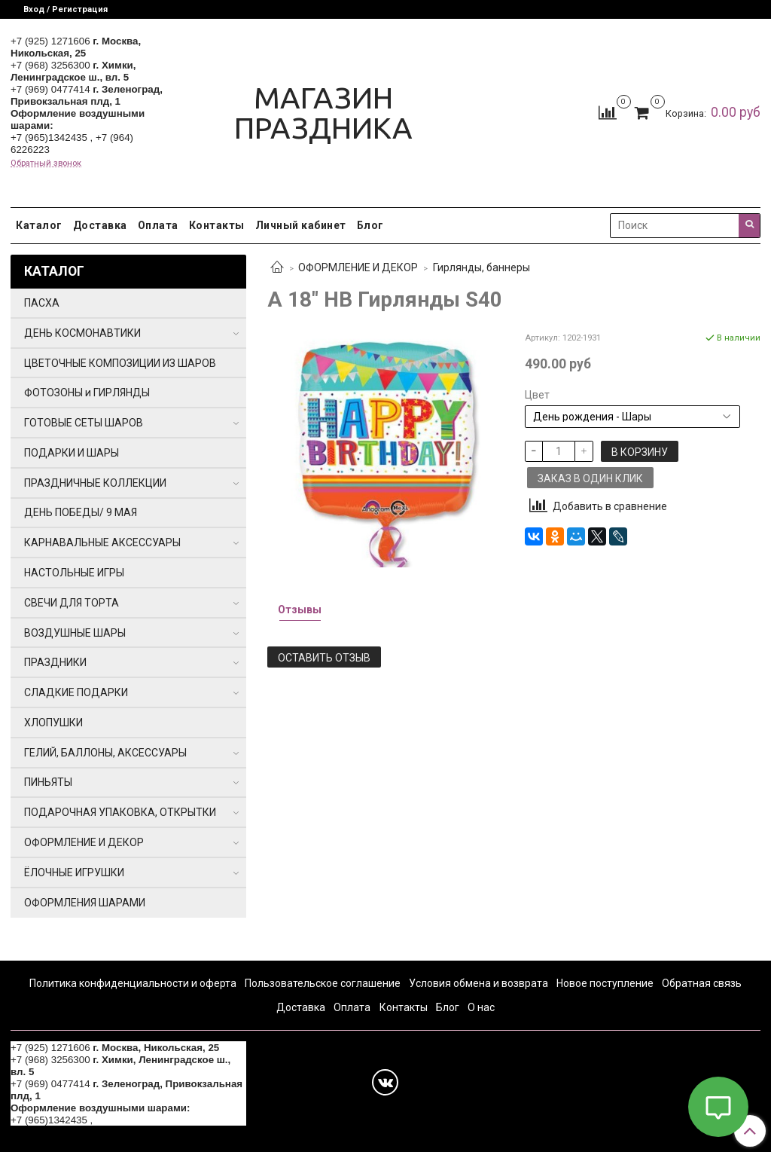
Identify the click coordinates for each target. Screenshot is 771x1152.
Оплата (158, 225)
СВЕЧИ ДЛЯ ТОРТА (71, 603)
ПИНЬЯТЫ (48, 782)
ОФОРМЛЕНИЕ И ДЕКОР (358, 267)
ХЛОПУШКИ (53, 723)
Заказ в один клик (590, 478)
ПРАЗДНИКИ (55, 662)
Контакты (217, 225)
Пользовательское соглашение (323, 983)
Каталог (39, 225)
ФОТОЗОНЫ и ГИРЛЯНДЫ (87, 393)
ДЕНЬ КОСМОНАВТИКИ (82, 333)
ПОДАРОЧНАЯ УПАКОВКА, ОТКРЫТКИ (120, 812)
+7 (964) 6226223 (135, 1120)
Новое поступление (605, 983)
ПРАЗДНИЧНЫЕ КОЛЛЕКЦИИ (95, 483)
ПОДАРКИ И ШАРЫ (71, 453)
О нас (481, 1007)
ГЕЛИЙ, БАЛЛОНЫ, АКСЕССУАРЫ (105, 753)
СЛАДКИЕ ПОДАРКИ (76, 692)
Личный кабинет (300, 225)
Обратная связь (702, 983)
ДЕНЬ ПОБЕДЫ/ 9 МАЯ (80, 512)
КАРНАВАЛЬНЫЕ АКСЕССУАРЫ (102, 542)
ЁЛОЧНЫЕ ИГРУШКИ (74, 872)
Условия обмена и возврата (478, 983)
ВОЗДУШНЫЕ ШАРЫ (75, 633)
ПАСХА (41, 303)
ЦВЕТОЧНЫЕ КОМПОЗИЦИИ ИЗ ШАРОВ (120, 363)
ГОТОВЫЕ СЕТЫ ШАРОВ (83, 423)
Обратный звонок (46, 163)
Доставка (100, 225)
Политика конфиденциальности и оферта (132, 983)
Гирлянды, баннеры (481, 267)
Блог (370, 225)
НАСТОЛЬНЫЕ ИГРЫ (74, 573)
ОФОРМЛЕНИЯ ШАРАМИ (84, 903)
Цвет (537, 395)
